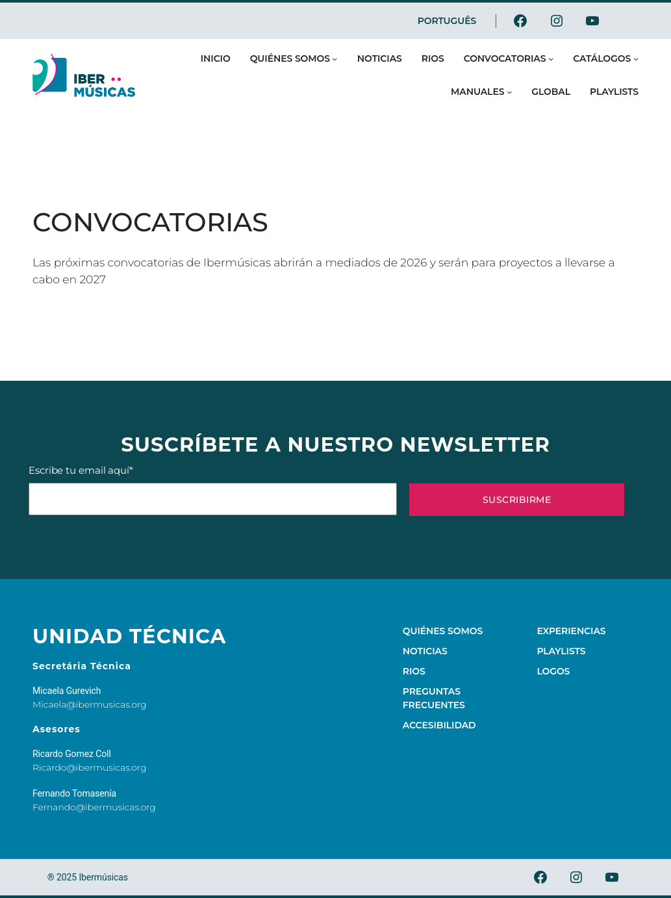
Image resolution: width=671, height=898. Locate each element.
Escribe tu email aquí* (213, 490)
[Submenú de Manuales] (509, 91)
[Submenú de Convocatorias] (550, 58)
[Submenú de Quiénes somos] (334, 58)
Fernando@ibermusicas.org (94, 807)
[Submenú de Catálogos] (636, 58)
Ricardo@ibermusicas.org (89, 767)
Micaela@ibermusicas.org (89, 704)
